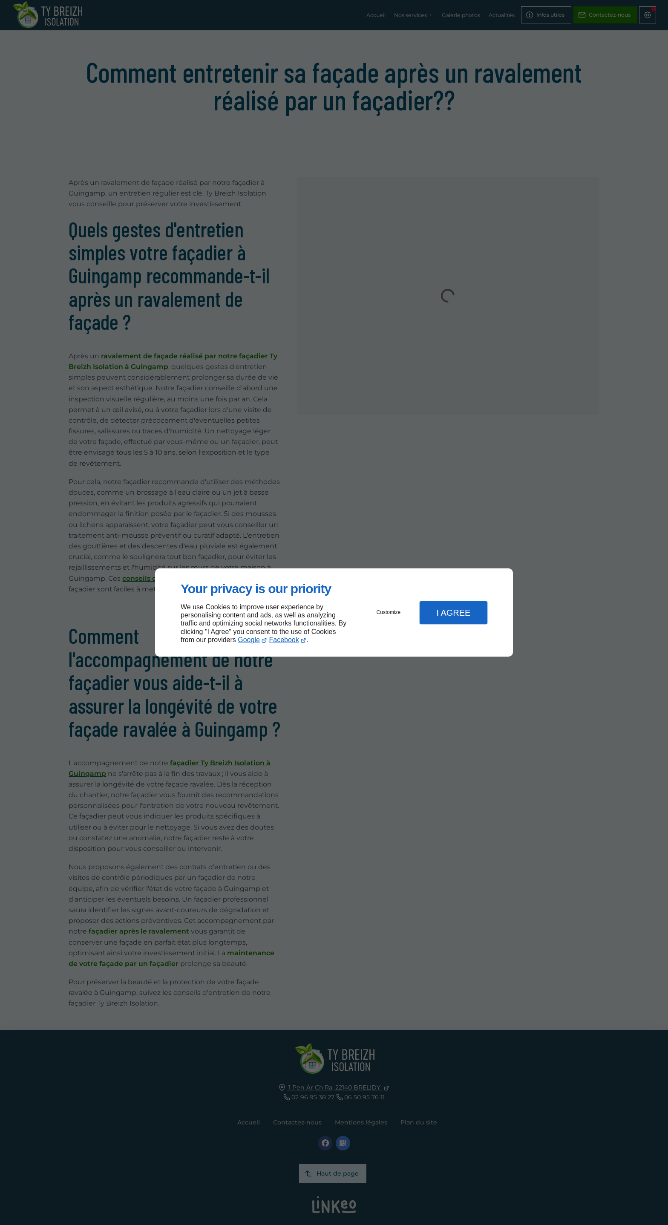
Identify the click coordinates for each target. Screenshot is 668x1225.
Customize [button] (389, 612)
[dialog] (334, 612)
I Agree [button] (453, 612)
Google (249, 639)
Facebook (284, 639)
